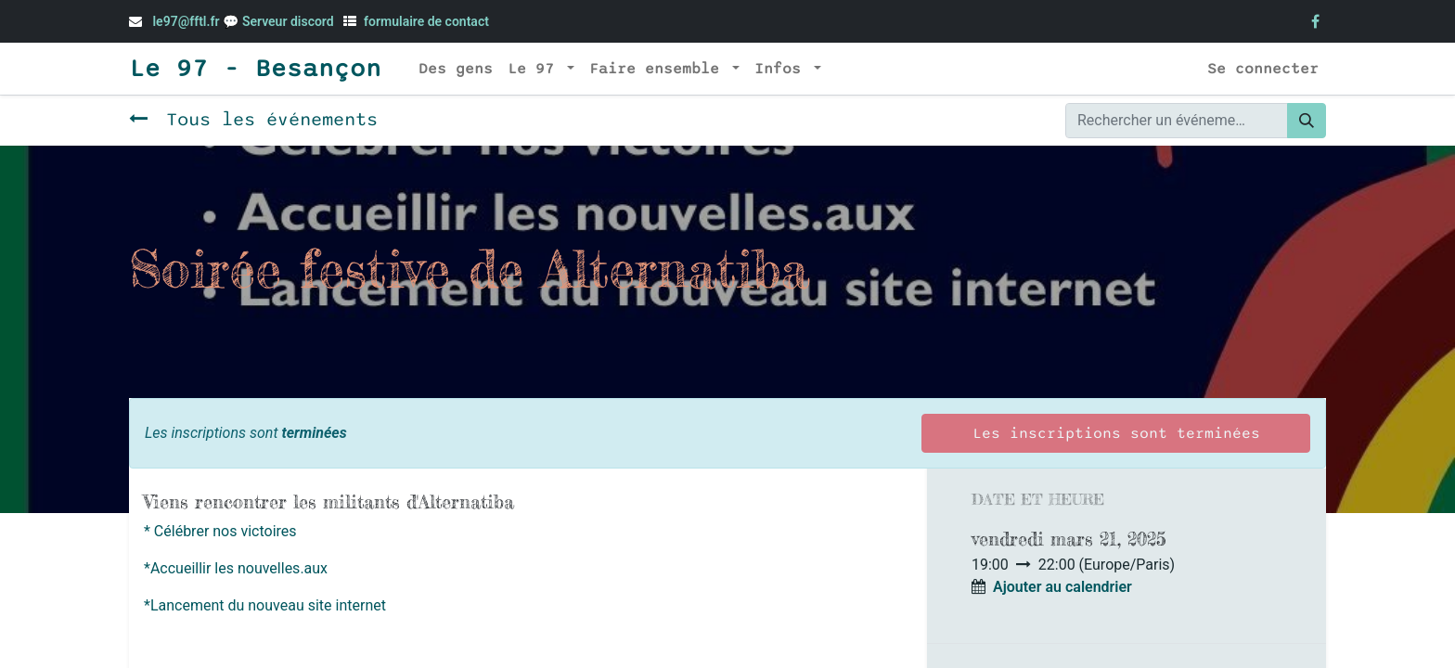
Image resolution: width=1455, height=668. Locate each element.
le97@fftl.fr (185, 21)
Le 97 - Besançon (255, 69)
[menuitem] (455, 68)
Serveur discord (289, 21)
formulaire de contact (426, 21)
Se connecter (1263, 68)
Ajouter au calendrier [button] (1062, 587)
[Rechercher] (1306, 120)
